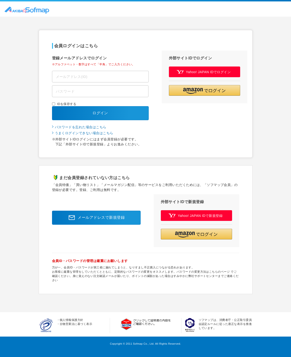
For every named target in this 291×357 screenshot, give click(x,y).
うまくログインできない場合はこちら (84, 133)
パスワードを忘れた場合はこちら (80, 127)
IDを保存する (66, 104)
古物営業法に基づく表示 (76, 324)
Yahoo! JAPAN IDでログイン (204, 72)
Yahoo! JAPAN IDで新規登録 (195, 215)
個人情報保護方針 (71, 320)
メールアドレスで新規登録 (95, 217)
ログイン (100, 113)
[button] (204, 90)
